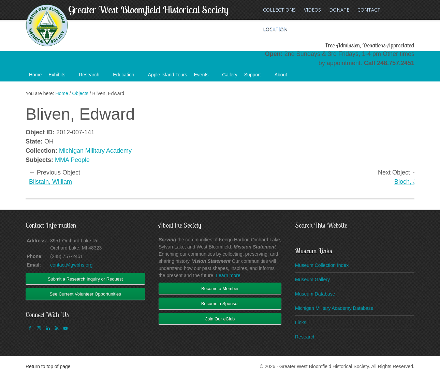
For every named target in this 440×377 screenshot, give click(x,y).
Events (205, 76)
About (284, 76)
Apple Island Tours (167, 74)
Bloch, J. (406, 181)
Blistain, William (50, 181)
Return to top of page (48, 366)
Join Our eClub (220, 318)
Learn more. (228, 275)
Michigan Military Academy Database (334, 308)
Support (256, 76)
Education (127, 76)
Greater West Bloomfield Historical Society (148, 9)
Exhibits (60, 76)
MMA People (72, 159)
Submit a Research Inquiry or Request (85, 279)
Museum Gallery (312, 279)
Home (35, 74)
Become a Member (220, 288)
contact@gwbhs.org (71, 265)
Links (300, 322)
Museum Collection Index (322, 265)
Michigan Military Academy (95, 150)
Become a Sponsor (220, 303)
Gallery (229, 74)
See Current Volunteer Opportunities (85, 294)
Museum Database (315, 294)
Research (92, 76)
